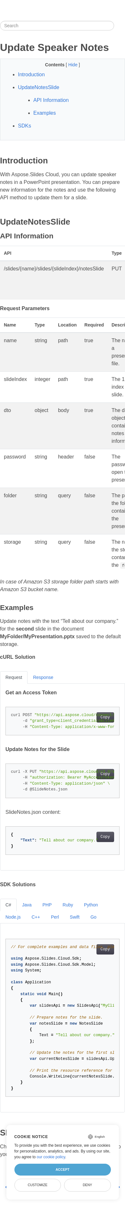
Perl (55, 917)
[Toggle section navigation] (119, 25)
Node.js (13, 917)
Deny (87, 1185)
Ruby (68, 904)
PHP (47, 904)
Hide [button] (73, 64)
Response (43, 677)
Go (93, 917)
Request (13, 677)
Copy (105, 717)
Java (27, 904)
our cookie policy (51, 1157)
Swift (74, 917)
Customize (37, 1185)
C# (8, 904)
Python (91, 904)
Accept (62, 1169)
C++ (35, 917)
